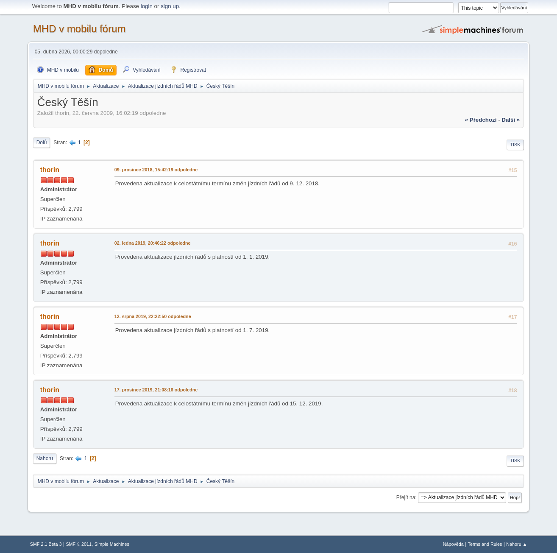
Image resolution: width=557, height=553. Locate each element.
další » (510, 120)
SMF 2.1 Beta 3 (46, 544)
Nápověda (453, 544)
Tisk (515, 144)
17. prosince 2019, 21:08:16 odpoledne (156, 389)
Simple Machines (112, 544)
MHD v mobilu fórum (79, 28)
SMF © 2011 (79, 544)
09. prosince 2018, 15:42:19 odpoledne (156, 169)
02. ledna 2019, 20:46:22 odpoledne (152, 243)
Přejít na (405, 497)
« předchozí (481, 120)
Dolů (41, 142)
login (147, 6)
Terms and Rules (485, 544)
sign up (170, 6)
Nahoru (44, 458)
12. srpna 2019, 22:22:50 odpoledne (152, 316)
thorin (49, 169)
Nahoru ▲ (516, 544)
